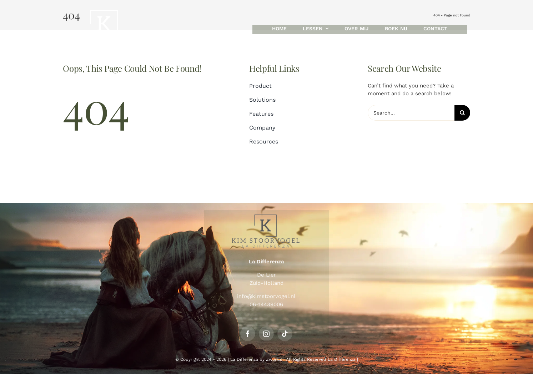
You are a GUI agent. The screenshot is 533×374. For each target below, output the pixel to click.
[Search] (462, 113)
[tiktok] (284, 333)
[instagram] (266, 333)
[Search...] (411, 113)
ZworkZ (274, 359)
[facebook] (247, 333)
